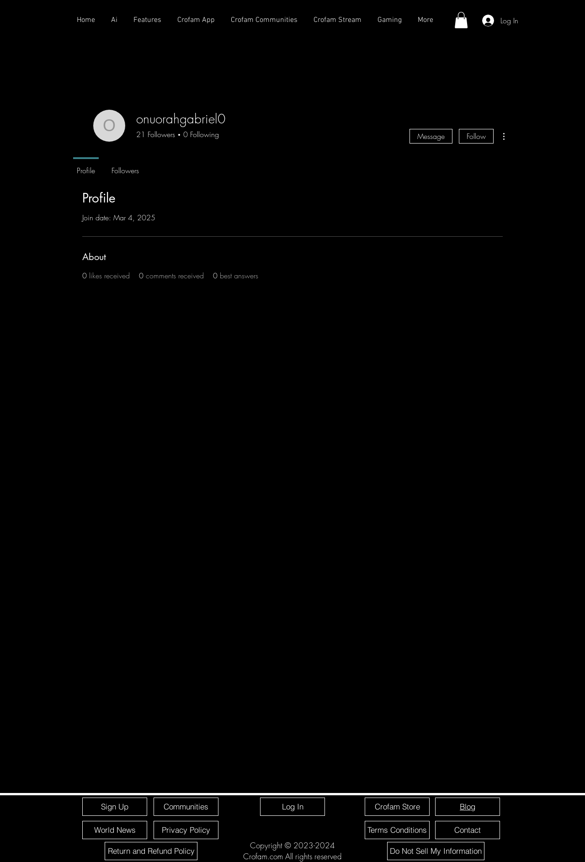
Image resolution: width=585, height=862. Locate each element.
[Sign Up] (114, 807)
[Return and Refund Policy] (151, 851)
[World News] (114, 830)
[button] (461, 20)
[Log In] (292, 807)
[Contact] (467, 830)
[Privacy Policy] (186, 830)
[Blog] (467, 807)
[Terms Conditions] (397, 830)
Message (431, 136)
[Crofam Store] (397, 807)
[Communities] (186, 807)
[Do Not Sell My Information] (435, 851)
